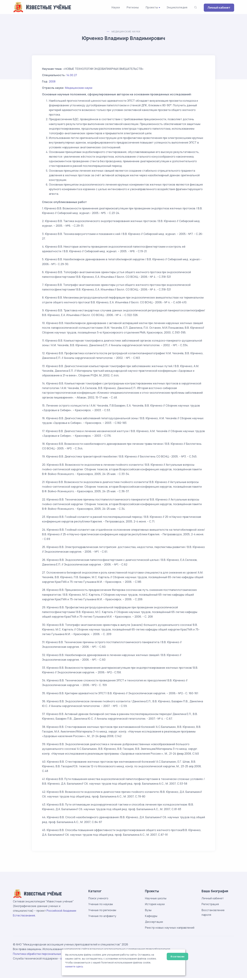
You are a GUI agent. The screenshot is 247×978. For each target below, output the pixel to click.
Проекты (152, 7)
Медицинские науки (125, 31)
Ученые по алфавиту (102, 916)
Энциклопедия (177, 7)
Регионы (133, 7)
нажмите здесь (74, 966)
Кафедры (151, 916)
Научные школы (155, 898)
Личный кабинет (219, 7)
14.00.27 (71, 75)
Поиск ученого (98, 898)
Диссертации (154, 922)
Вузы (148, 910)
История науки (155, 904)
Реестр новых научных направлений (169, 927)
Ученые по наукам (100, 904)
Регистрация (210, 904)
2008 (52, 81)
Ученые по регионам (102, 910)
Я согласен (177, 956)
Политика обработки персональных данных (42, 954)
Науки (115, 7)
